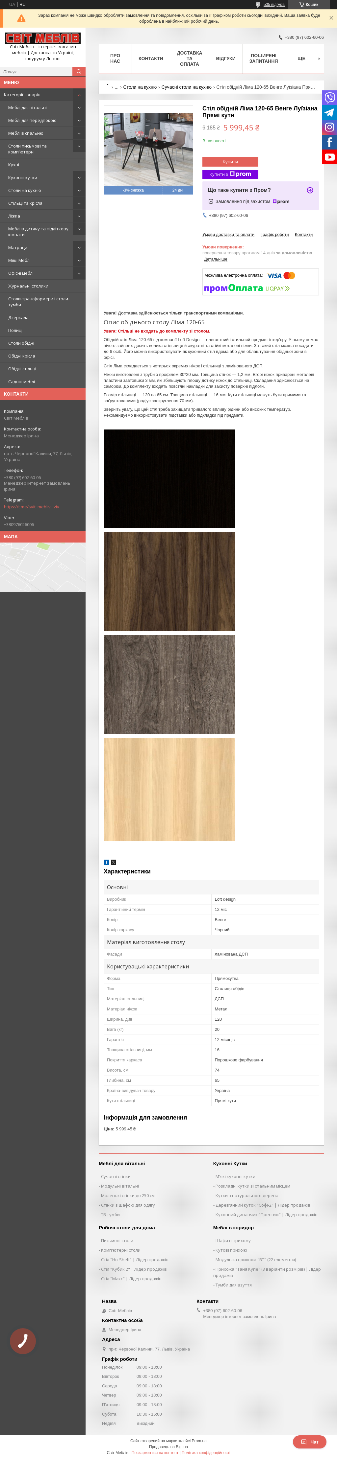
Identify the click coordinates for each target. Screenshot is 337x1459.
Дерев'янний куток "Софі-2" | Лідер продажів (263, 1205)
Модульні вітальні (120, 1186)
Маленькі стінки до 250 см (128, 1195)
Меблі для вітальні (27, 107)
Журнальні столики (28, 286)
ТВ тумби (110, 1214)
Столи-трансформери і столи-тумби (38, 302)
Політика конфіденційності (206, 1452)
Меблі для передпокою (32, 120)
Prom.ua (199, 1441)
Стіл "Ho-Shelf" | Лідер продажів (134, 1259)
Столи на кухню (24, 190)
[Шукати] (79, 72)
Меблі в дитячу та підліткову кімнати (38, 232)
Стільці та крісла (25, 203)
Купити (230, 162)
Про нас (115, 58)
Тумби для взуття (234, 1285)
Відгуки (225, 58)
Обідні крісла (21, 356)
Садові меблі (21, 381)
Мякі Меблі (19, 260)
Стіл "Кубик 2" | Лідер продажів (134, 1269)
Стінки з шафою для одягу (128, 1205)
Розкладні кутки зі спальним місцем (253, 1186)
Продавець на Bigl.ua (168, 1447)
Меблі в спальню (25, 133)
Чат (310, 1442)
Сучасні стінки (116, 1176)
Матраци (17, 247)
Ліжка (14, 216)
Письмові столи (117, 1240)
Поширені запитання (263, 58)
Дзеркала (18, 317)
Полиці (15, 330)
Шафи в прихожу (233, 1240)
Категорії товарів (22, 95)
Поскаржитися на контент (155, 1452)
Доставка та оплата (189, 58)
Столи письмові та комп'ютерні (27, 149)
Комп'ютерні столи (121, 1250)
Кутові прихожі (231, 1250)
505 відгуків (274, 4)
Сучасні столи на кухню (187, 87)
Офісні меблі (21, 273)
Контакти (151, 58)
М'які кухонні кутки (235, 1176)
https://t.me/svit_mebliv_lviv (31, 507)
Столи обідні (21, 343)
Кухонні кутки (22, 177)
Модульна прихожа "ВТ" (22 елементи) (256, 1259)
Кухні (13, 165)
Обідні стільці (22, 369)
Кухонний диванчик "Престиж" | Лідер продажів (267, 1214)
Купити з (230, 174)
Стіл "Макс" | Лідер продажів (131, 1279)
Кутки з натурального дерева (247, 1195)
